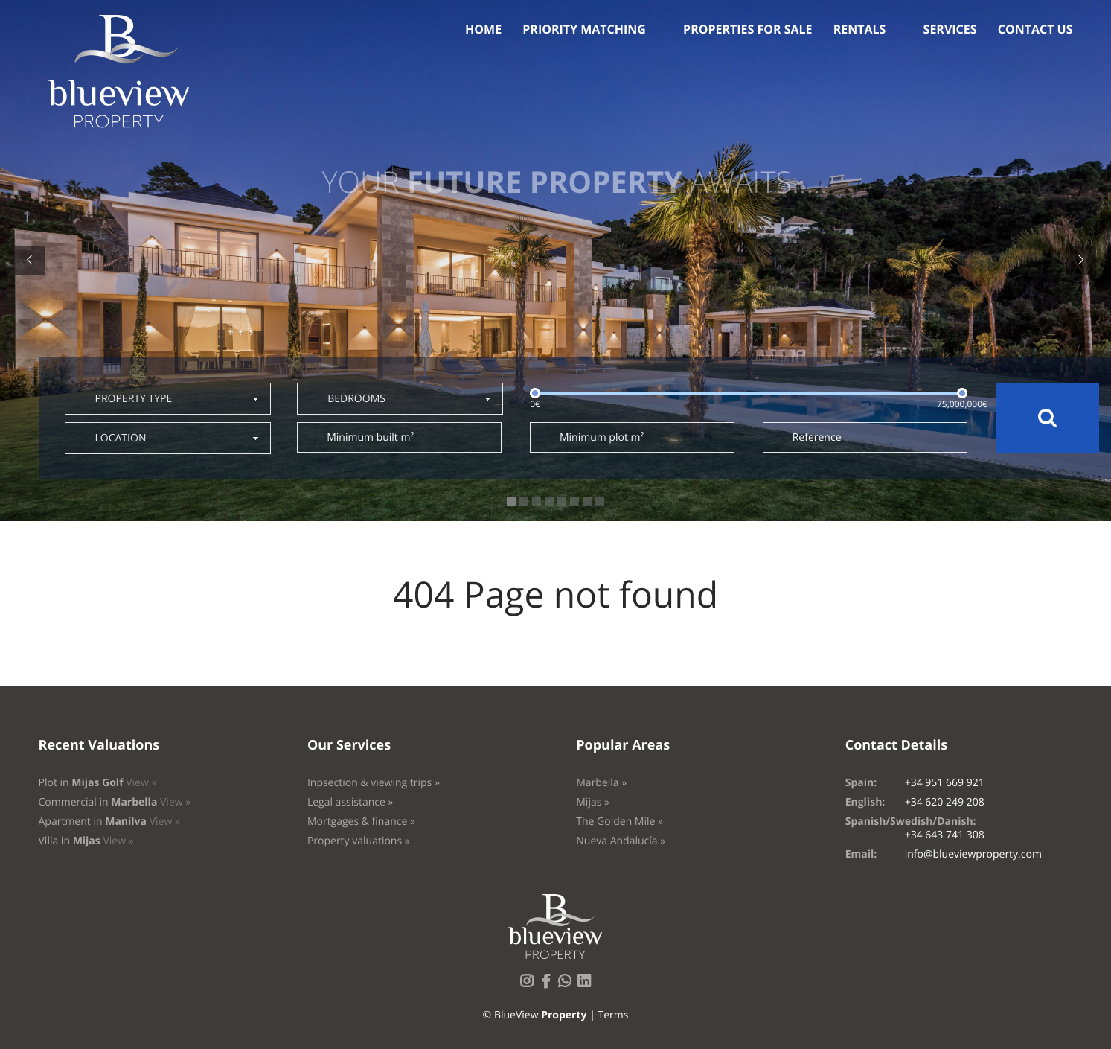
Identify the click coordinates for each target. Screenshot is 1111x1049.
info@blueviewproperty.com (973, 854)
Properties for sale (748, 29)
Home (483, 29)
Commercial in (115, 802)
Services (950, 29)
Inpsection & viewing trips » (373, 783)
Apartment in (109, 821)
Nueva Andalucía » (620, 841)
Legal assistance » (350, 802)
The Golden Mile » (619, 821)
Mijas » (592, 802)
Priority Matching (584, 29)
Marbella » (601, 783)
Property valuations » (358, 841)
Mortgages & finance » (361, 821)
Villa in (86, 841)
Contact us (1035, 29)
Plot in (98, 783)
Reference (817, 437)
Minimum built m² (370, 437)
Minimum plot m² (602, 437)
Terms (613, 1015)
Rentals (859, 29)
